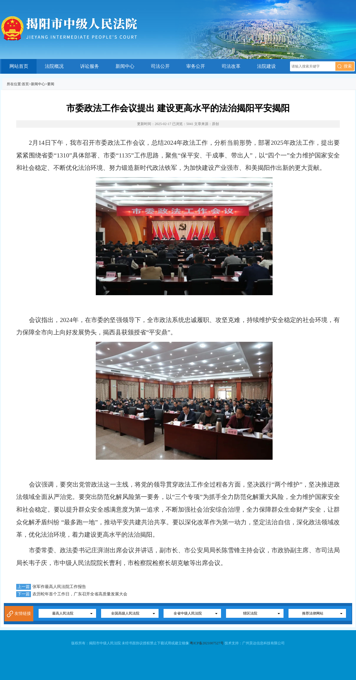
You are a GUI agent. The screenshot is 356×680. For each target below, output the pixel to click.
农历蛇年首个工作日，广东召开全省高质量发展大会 (79, 594)
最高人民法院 (62, 613)
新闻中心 (125, 66)
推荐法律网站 (312, 613)
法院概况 (54, 66)
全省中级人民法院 (188, 613)
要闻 (50, 84)
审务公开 (195, 66)
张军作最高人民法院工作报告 (59, 586)
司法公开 (160, 66)
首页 (25, 84)
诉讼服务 (89, 66)
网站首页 (18, 66)
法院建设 (266, 66)
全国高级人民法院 (125, 613)
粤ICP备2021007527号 (207, 643)
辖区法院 (250, 613)
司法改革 (231, 66)
